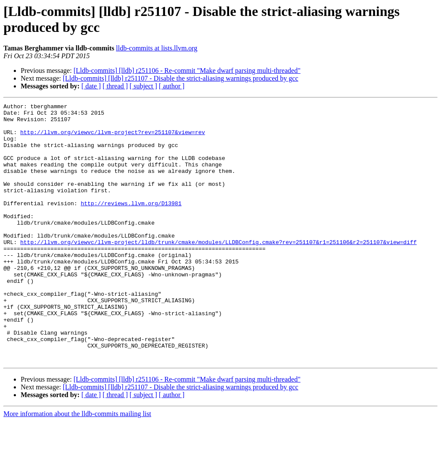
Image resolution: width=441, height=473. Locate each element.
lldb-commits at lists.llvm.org (156, 48)
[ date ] (91, 86)
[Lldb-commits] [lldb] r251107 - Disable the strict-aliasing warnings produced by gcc (180, 78)
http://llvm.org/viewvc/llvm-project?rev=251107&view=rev (112, 138)
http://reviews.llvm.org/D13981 (131, 224)
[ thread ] (115, 86)
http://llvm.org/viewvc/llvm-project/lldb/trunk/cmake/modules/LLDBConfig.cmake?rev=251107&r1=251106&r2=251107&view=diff (218, 270)
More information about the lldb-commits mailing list (77, 465)
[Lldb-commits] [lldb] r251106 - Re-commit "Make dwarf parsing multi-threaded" (187, 70)
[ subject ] (143, 86)
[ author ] (172, 86)
